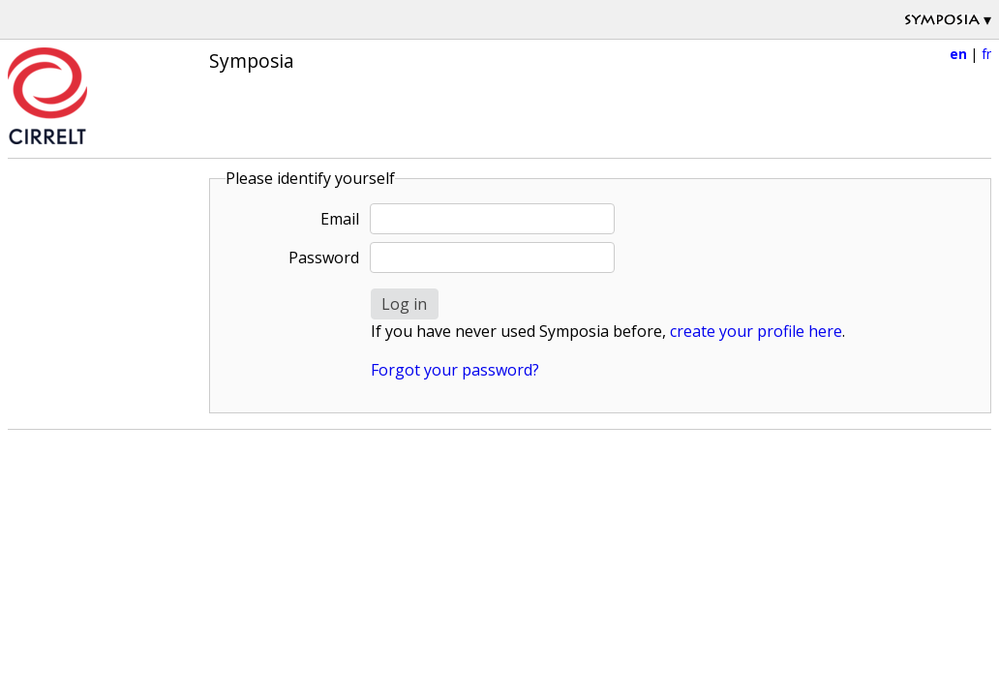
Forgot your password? (455, 369)
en (958, 54)
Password (323, 257)
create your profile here (756, 331)
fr (986, 54)
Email (339, 218)
